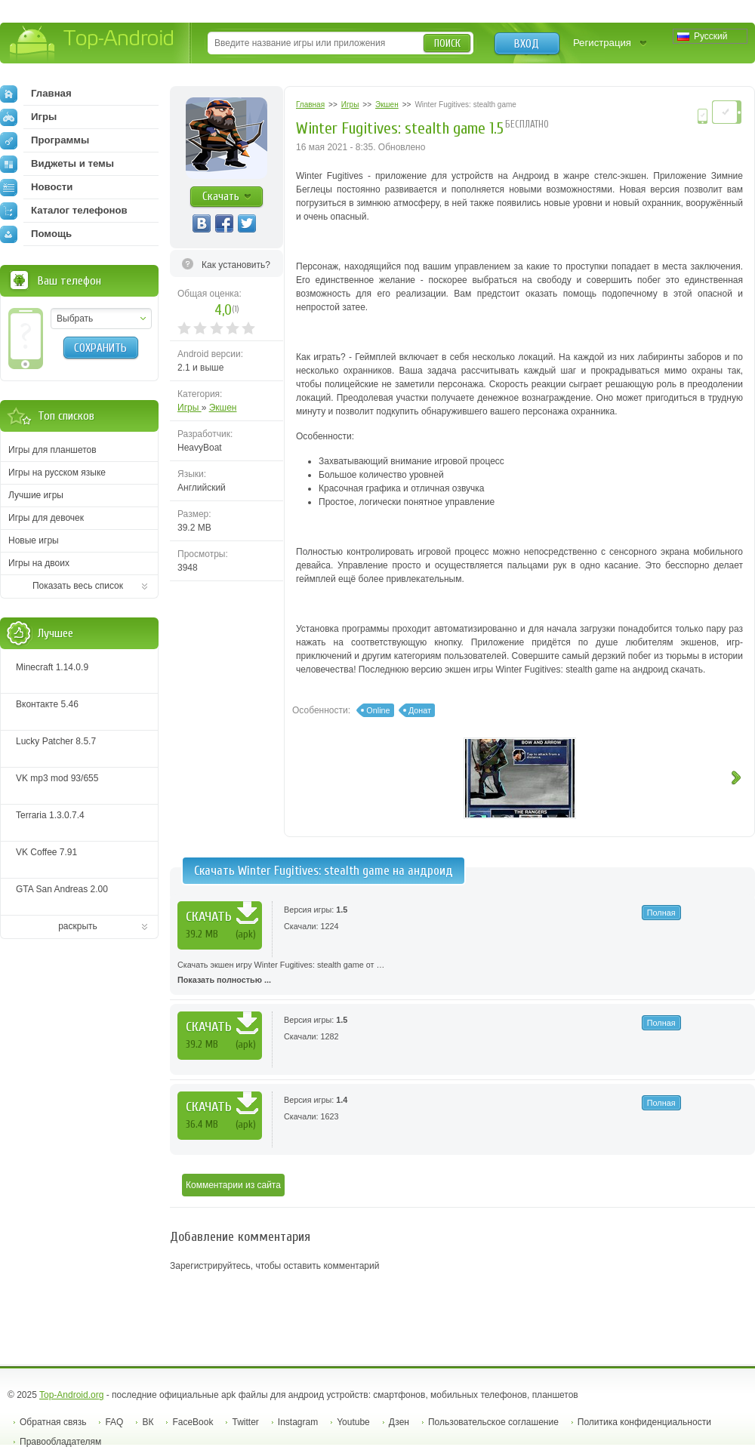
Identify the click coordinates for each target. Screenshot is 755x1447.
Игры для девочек (46, 518)
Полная (661, 912)
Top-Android (92, 44)
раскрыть (77, 926)
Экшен (223, 407)
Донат (419, 710)
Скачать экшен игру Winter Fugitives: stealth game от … (462, 973)
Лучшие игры (35, 495)
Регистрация (602, 42)
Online (378, 710)
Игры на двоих (38, 563)
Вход (526, 44)
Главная (36, 93)
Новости (36, 187)
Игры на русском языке (57, 472)
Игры (189, 407)
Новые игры (33, 540)
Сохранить (100, 348)
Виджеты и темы (57, 163)
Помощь (36, 234)
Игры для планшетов (52, 450)
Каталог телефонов (64, 210)
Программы (44, 140)
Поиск (447, 43)
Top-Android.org (71, 1395)
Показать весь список (77, 585)
